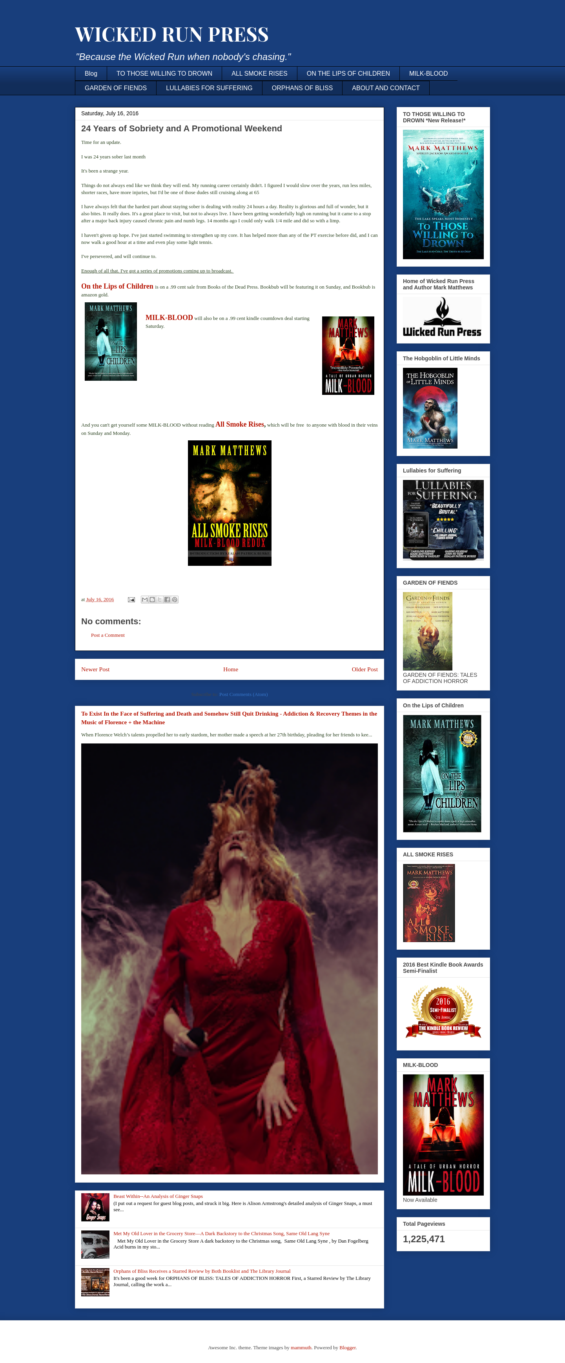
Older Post (365, 669)
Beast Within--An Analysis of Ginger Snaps (158, 1196)
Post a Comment (108, 635)
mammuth (301, 1347)
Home (230, 669)
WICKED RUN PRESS (172, 33)
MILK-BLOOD (428, 73)
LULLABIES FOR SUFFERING (209, 88)
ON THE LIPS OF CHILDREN (348, 73)
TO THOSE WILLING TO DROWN (164, 73)
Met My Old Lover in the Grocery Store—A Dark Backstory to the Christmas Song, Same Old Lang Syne (221, 1233)
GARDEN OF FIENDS (116, 88)
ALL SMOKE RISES (259, 73)
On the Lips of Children (117, 286)
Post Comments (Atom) (243, 694)
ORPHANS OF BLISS (302, 88)
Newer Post (95, 669)
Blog (91, 73)
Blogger (347, 1347)
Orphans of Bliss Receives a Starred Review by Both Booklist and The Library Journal (201, 1271)
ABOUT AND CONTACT (386, 88)
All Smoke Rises (239, 424)
